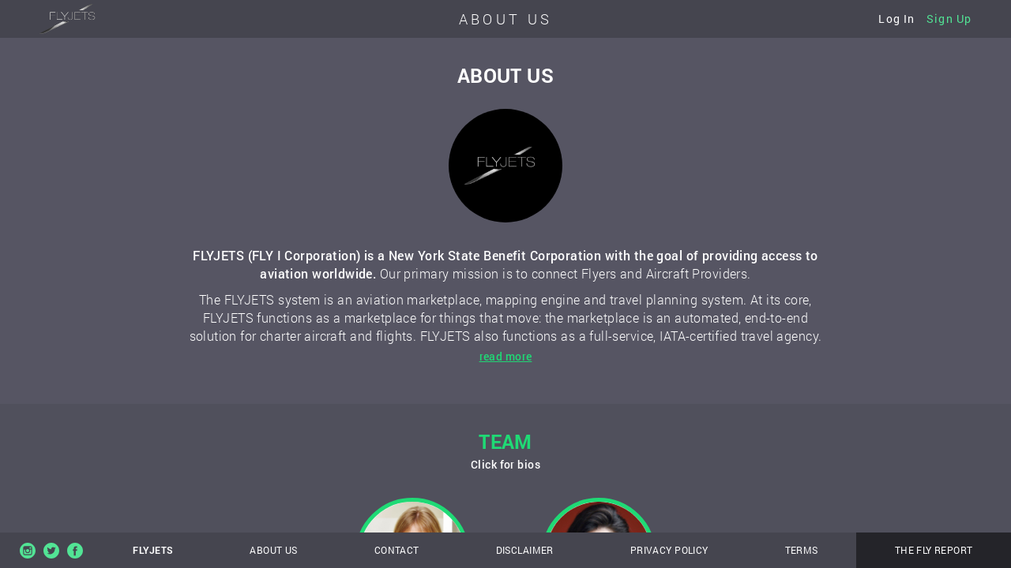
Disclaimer (525, 550)
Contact (396, 550)
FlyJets (153, 550)
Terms (801, 550)
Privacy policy (669, 550)
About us (273, 550)
